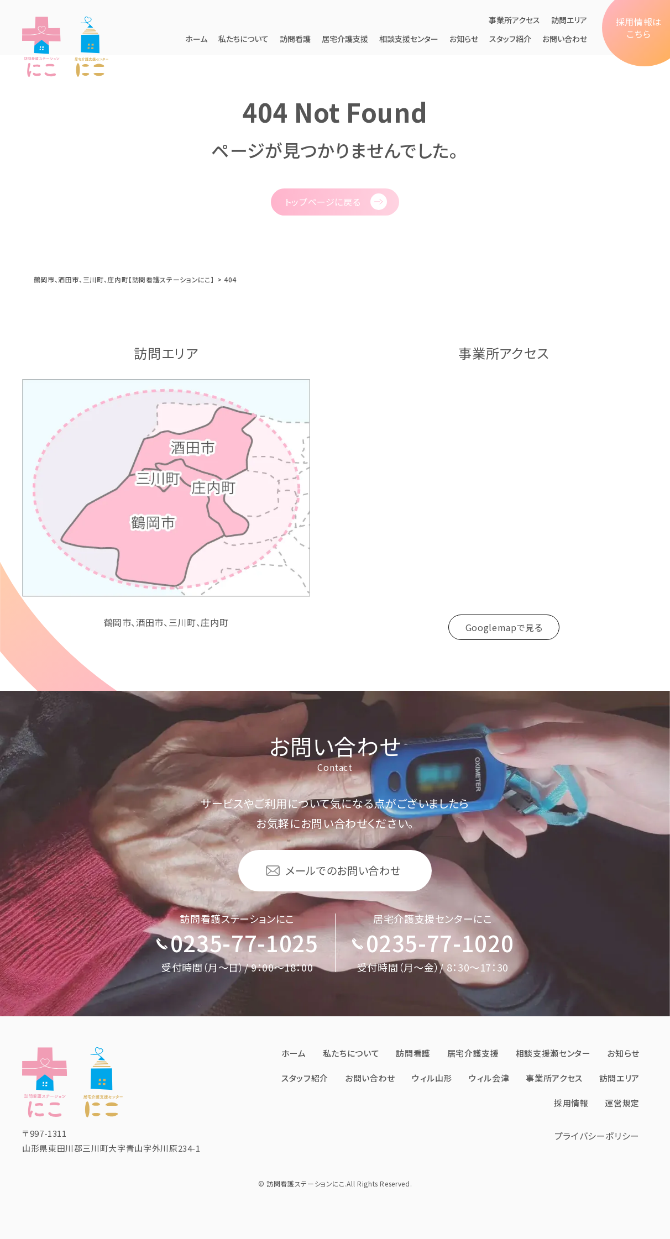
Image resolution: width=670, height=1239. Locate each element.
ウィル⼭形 (423, 1079)
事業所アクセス (514, 20)
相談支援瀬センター (549, 1054)
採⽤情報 (568, 1105)
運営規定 (621, 1105)
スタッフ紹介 (510, 39)
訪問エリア (569, 20)
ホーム (196, 39)
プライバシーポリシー (597, 1134)
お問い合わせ (564, 39)
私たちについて (243, 39)
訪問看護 (295, 39)
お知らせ (463, 39)
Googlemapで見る (504, 627)
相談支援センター (408, 39)
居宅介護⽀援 (345, 39)
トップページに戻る (323, 201)
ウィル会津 (481, 1079)
